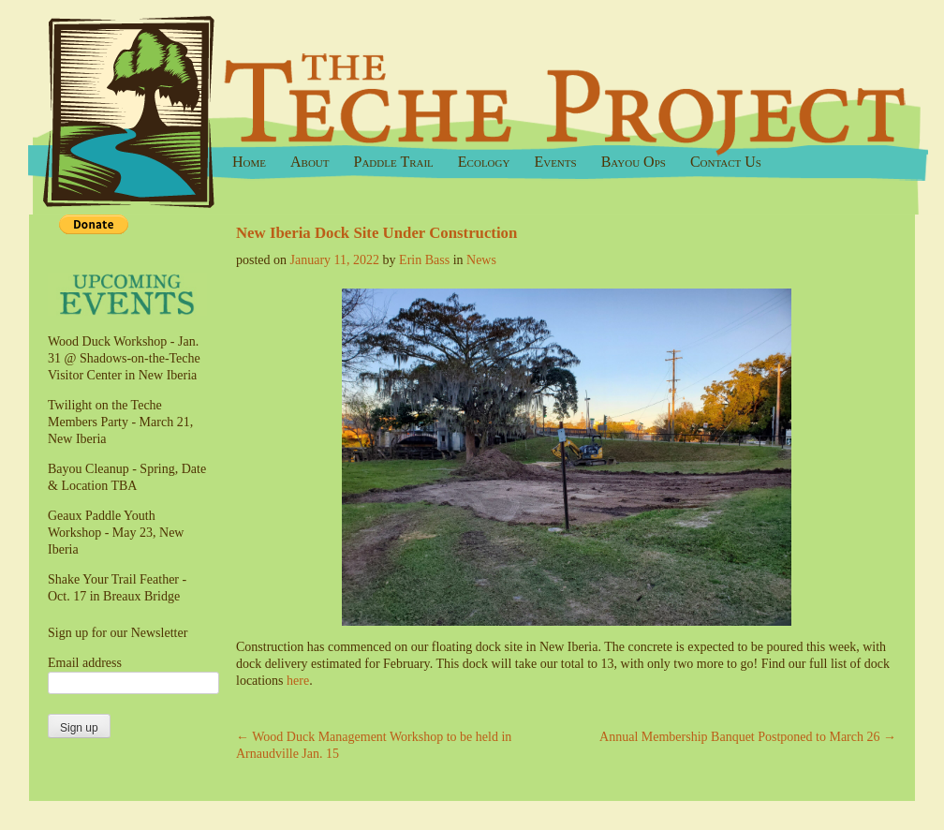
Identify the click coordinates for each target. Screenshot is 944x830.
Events (555, 162)
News (481, 260)
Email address (85, 663)
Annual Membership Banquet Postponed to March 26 (747, 737)
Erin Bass (424, 260)
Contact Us (725, 162)
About (310, 162)
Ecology (484, 162)
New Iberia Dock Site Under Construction (376, 233)
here (298, 681)
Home (249, 162)
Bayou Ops (633, 162)
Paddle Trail (394, 162)
